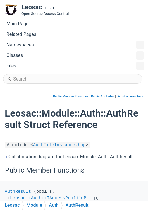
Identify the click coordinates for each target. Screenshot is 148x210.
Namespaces (75, 45)
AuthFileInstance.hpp (59, 145)
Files (75, 66)
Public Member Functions (71, 96)
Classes (75, 55)
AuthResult (18, 191)
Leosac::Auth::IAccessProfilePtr (51, 198)
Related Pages (21, 34)
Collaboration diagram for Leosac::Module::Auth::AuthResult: (69, 157)
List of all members (129, 96)
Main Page (17, 24)
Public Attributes (102, 96)
